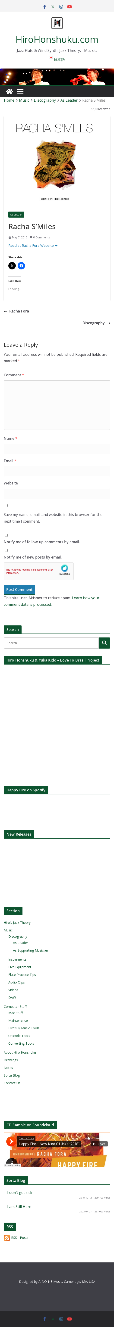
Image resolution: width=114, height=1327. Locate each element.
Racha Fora (16, 311)
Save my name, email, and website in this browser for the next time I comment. (53, 518)
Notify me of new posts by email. (33, 557)
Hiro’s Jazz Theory (17, 922)
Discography (96, 322)
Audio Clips (16, 982)
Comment (14, 375)
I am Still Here (19, 1206)
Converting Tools (21, 1043)
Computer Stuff (15, 1006)
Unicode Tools (19, 1035)
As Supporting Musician (30, 950)
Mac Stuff (15, 1013)
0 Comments (39, 237)
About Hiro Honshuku (20, 1052)
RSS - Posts (16, 1237)
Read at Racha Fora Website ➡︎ (33, 245)
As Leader (16, 214)
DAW (12, 997)
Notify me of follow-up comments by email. (42, 541)
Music (8, 930)
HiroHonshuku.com (57, 39)
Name (10, 438)
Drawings (11, 1060)
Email (10, 460)
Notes (8, 1067)
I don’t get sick (19, 1192)
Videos (13, 990)
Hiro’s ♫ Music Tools (23, 1028)
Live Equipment (19, 967)
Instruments (17, 959)
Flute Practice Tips (22, 974)
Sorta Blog (12, 1075)
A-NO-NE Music (50, 1281)
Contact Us (12, 1083)
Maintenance (18, 1020)
